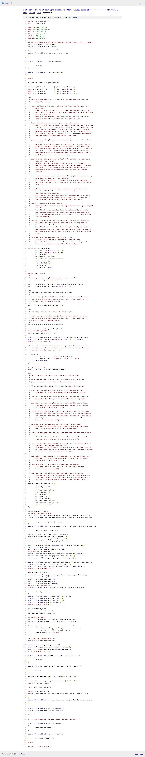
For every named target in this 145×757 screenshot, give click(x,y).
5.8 (65, 10)
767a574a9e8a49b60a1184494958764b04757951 (94, 10)
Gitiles (12, 754)
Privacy (17, 754)
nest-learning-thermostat (51, 10)
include (32, 12)
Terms (23, 754)
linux (70, 10)
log (69, 17)
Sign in (141, 3)
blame (75, 17)
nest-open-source (30, 10)
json (141, 754)
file (64, 17)
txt (136, 754)
